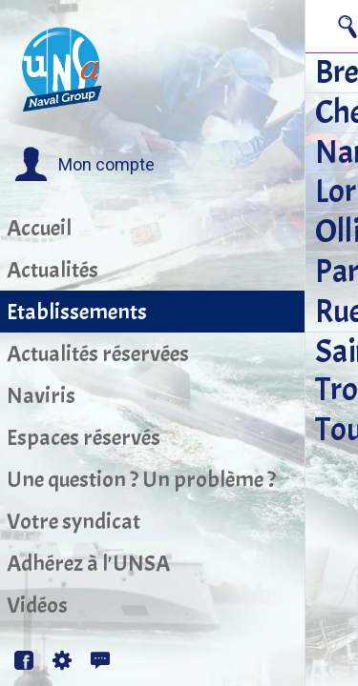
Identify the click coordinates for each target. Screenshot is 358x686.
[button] (84, 165)
